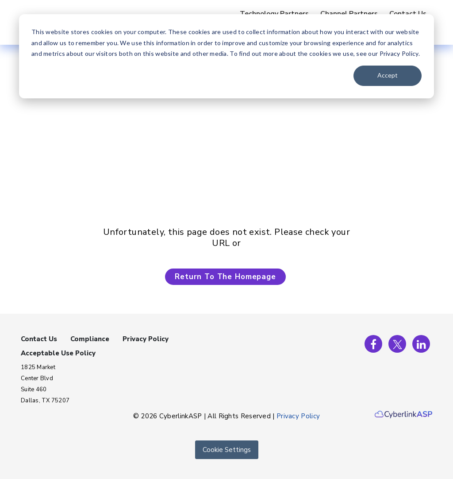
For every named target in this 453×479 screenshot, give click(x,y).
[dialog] (226, 56)
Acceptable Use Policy (58, 353)
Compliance (89, 339)
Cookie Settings (227, 449)
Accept (387, 75)
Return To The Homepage (225, 277)
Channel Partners (349, 14)
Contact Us (407, 14)
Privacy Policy (146, 339)
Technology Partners (274, 14)
